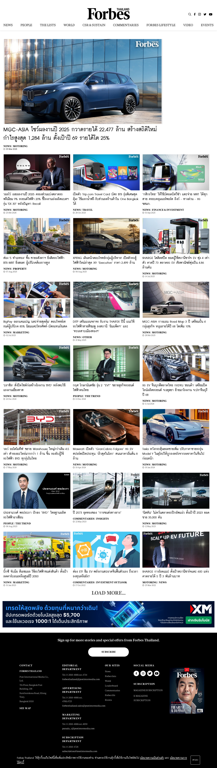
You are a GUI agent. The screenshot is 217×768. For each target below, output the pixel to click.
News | (7, 146)
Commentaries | (84, 518)
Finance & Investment (168, 209)
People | (78, 396)
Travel (87, 209)
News (162, 582)
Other (87, 337)
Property (20, 268)
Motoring (20, 146)
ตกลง (195, 760)
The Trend (92, 396)
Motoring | (150, 582)
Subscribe (109, 651)
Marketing (21, 332)
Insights (102, 518)
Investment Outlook (111, 582)
